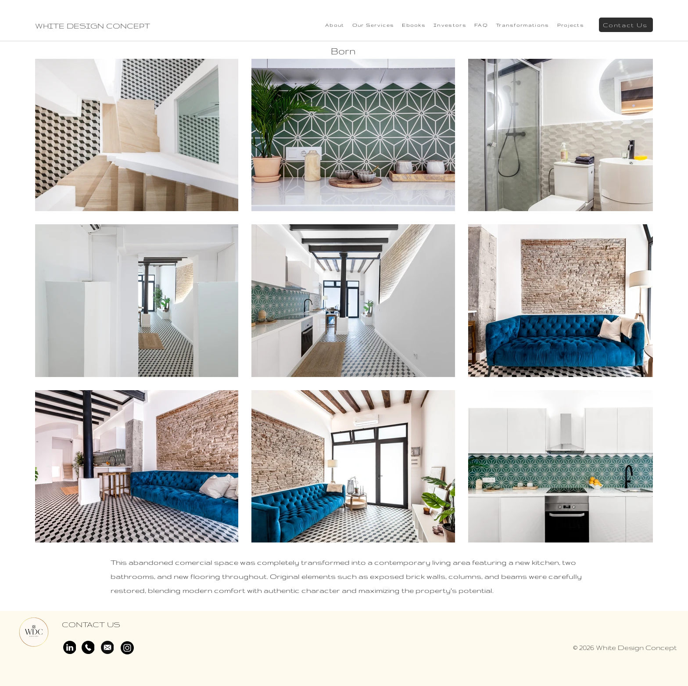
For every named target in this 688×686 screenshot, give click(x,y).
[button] (570, 25)
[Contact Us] (626, 25)
